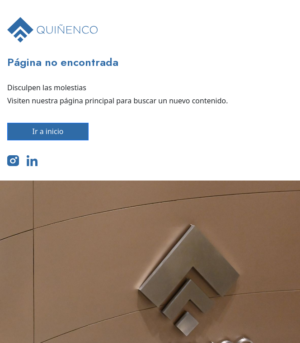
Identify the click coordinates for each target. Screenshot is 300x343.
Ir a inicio (48, 131)
